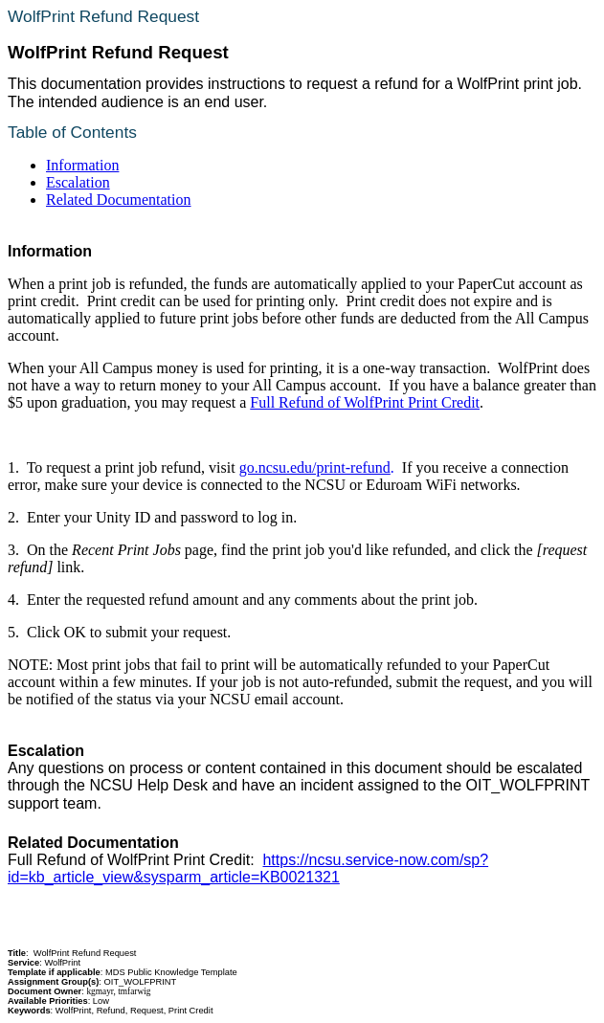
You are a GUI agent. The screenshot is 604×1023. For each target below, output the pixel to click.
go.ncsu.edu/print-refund (315, 467)
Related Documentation (118, 199)
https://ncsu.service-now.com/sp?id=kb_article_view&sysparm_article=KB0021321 (248, 868)
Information (82, 165)
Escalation (78, 182)
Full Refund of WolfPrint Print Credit (365, 402)
